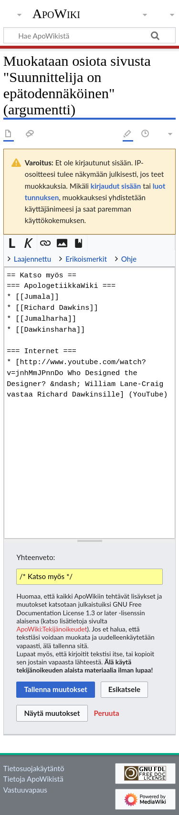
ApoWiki (56, 13)
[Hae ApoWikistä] (89, 35)
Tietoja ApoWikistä (33, 778)
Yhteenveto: (35, 557)
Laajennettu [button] (32, 259)
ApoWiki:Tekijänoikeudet (51, 629)
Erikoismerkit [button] (86, 259)
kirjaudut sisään (116, 186)
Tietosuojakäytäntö (33, 768)
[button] (12, 243)
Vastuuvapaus (25, 789)
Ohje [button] (129, 259)
